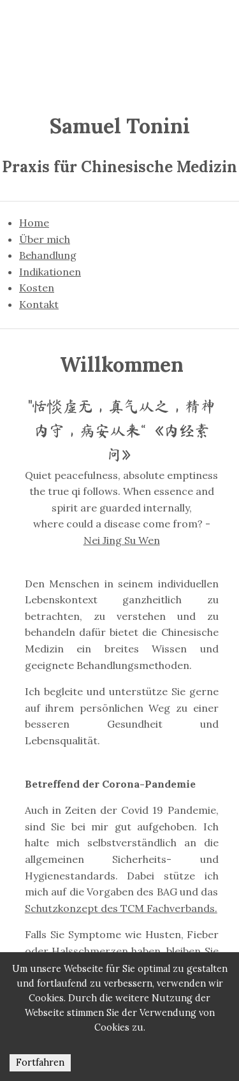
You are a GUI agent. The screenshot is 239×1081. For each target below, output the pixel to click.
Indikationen (50, 271)
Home (34, 222)
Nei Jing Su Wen (121, 540)
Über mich (44, 239)
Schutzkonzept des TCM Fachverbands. (121, 908)
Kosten (36, 287)
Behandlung (47, 255)
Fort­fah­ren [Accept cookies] (40, 1062)
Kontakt (39, 304)
